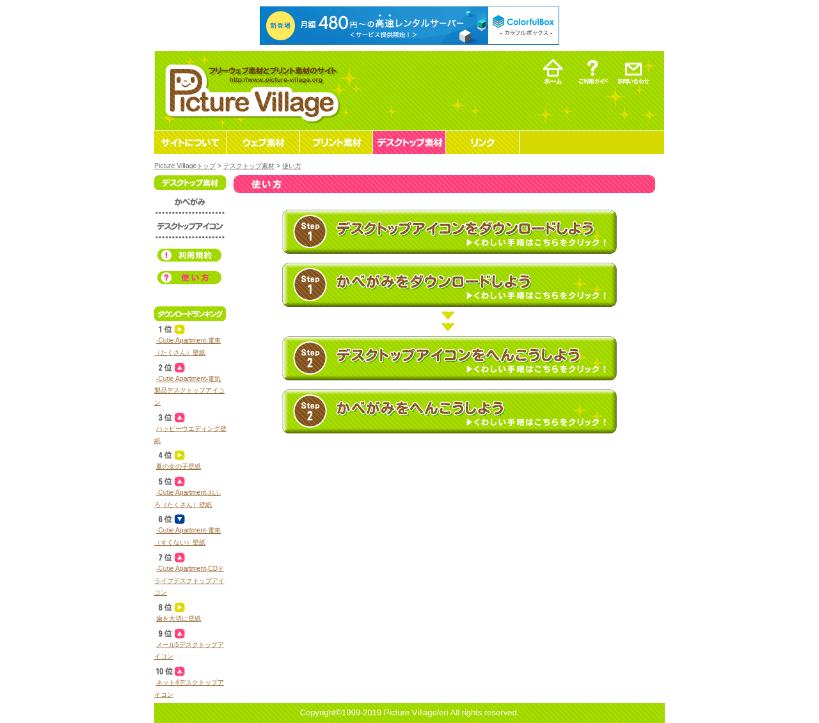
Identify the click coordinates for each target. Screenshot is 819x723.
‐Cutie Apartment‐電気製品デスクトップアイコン (189, 390)
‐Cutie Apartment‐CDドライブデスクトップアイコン (189, 580)
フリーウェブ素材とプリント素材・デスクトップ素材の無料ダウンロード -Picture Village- (250, 90)
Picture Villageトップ (185, 165)
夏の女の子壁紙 (178, 466)
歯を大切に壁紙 (178, 618)
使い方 (291, 165)
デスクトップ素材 (248, 165)
